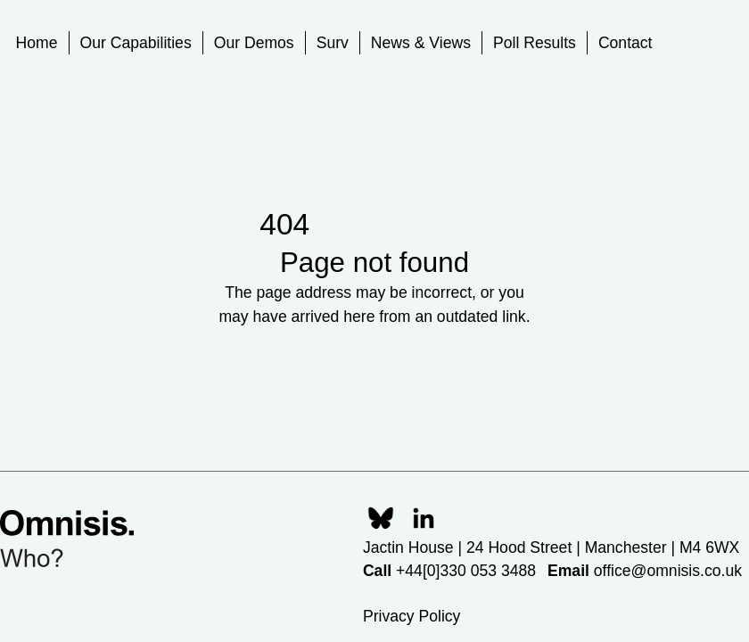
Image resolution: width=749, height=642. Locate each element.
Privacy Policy (412, 616)
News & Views (421, 43)
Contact (625, 43)
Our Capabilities (136, 43)
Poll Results (534, 43)
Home (37, 43)
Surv (333, 43)
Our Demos (254, 43)
